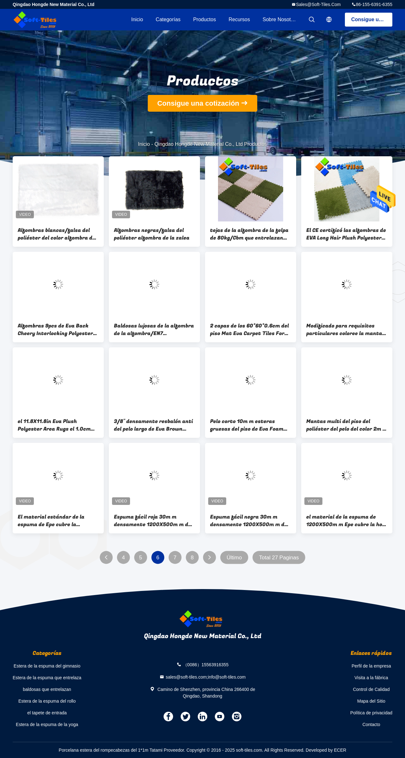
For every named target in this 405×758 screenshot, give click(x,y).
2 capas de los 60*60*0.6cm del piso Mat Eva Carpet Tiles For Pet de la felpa (249, 329)
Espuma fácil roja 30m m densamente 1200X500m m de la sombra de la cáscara (152, 520)
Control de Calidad (371, 689)
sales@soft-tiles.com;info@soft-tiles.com (206, 676)
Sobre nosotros (280, 19)
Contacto (371, 724)
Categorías (168, 19)
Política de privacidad (371, 712)
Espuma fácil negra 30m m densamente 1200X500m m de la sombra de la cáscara (248, 520)
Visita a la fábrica (371, 677)
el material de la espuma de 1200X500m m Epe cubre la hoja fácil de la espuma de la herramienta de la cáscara (346, 520)
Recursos (239, 19)
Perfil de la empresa (371, 665)
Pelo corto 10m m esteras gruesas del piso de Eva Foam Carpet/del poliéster (247, 425)
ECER (340, 750)
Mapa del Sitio (371, 701)
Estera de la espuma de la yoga (47, 724)
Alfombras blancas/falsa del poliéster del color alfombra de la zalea (56, 234)
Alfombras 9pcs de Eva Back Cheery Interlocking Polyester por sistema (55, 329)
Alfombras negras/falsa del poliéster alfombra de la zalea (152, 234)
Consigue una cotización (371, 19)
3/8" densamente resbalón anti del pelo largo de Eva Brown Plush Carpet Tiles (153, 425)
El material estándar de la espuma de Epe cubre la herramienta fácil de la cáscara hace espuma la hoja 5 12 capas (58, 520)
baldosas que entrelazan (47, 689)
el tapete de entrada (47, 712)
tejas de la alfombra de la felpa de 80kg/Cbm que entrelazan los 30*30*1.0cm (249, 234)
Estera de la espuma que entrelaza (47, 677)
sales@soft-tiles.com (318, 4)
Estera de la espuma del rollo (47, 701)
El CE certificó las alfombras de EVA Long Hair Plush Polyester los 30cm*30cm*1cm (346, 234)
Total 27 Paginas (279, 558)
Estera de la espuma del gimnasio (47, 665)
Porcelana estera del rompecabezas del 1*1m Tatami (111, 750)
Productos (204, 19)
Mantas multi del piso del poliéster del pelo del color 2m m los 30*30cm (346, 425)
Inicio (137, 19)
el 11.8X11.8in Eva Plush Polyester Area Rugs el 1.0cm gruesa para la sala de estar (54, 425)
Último (234, 558)
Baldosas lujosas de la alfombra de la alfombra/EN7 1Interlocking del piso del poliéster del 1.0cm (154, 329)
